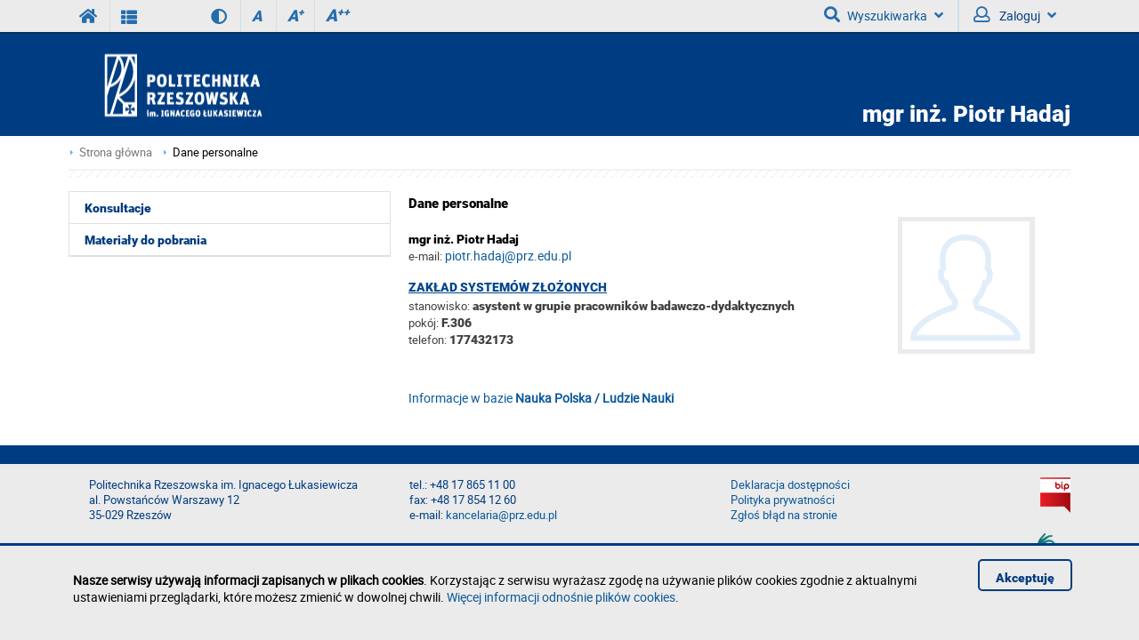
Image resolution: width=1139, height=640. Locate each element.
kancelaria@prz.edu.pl (501, 515)
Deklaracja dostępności (790, 484)
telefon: (427, 340)
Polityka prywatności (783, 500)
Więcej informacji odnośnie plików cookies (561, 596)
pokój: (424, 323)
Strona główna (115, 152)
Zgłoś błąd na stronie (784, 515)
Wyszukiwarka (883, 15)
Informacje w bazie (541, 397)
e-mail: (425, 256)
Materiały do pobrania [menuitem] (145, 240)
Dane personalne (215, 152)
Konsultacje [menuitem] (118, 208)
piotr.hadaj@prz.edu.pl (508, 255)
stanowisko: (439, 306)
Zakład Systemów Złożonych (507, 287)
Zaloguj (1014, 15)
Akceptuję (1025, 578)
